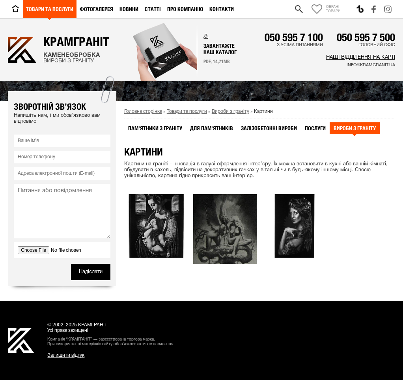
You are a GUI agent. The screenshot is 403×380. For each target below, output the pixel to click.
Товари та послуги (49, 9)
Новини (128, 9)
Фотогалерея (96, 9)
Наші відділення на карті (360, 57)
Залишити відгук (65, 355)
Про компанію (185, 9)
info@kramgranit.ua (371, 65)
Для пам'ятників (211, 128)
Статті (153, 9)
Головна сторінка (143, 111)
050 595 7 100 (294, 37)
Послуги (315, 128)
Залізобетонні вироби (269, 128)
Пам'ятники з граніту (155, 128)
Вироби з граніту (230, 111)
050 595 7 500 (366, 37)
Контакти (221, 9)
